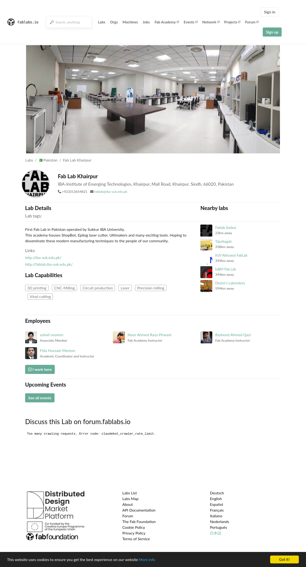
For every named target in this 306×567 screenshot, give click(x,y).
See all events (39, 397)
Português (218, 527)
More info (147, 559)
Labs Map (130, 498)
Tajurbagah (223, 241)
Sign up (272, 32)
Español (216, 504)
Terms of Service (136, 538)
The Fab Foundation (139, 521)
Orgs (114, 22)
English (216, 498)
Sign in (269, 12)
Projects (232, 22)
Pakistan (47, 160)
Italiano (216, 515)
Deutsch (217, 493)
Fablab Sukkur (225, 228)
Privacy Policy (134, 533)
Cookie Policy (133, 527)
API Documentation (139, 510)
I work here (40, 369)
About (127, 504)
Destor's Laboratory (230, 283)
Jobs (146, 22)
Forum (251, 22)
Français (217, 510)
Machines (130, 22)
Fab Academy (167, 22)
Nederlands (219, 521)
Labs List (129, 493)
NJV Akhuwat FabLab (231, 255)
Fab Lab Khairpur (77, 160)
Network (210, 22)
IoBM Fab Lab (225, 269)
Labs (101, 22)
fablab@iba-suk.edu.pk (110, 191)
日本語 (215, 533)
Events (190, 22)
